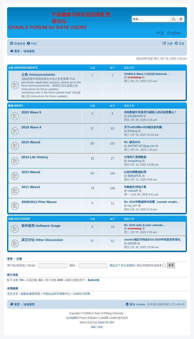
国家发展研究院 (30, 293)
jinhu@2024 (135, 115)
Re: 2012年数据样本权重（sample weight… (152, 201)
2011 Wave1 (30, 187)
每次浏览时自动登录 (151, 265)
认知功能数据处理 (135, 171)
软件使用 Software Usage (41, 226)
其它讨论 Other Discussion (42, 240)
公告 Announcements (23, 67)
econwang (134, 77)
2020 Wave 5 (31, 112)
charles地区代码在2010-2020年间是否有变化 (152, 239)
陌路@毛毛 (134, 175)
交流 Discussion (19, 218)
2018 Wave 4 (31, 127)
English (174, 33)
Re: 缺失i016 (132, 142)
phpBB (73, 317)
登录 (10, 258)
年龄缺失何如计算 (135, 186)
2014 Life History (34, 157)
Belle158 (93, 280)
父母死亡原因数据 (135, 156)
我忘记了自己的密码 (122, 265)
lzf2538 (132, 243)
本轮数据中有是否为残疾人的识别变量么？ (150, 112)
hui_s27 (132, 205)
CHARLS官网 (81, 293)
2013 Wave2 (30, 172)
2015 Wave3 (30, 142)
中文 (160, 33)
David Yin (103, 322)
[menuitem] (32, 44)
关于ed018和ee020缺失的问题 (143, 127)
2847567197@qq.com (141, 145)
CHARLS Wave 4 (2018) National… (146, 73)
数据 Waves (15, 105)
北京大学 (12, 293)
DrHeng (132, 130)
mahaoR (133, 190)
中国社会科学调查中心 (56, 293)
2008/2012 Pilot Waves (39, 202)
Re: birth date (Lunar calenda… (144, 225)
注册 (19, 258)
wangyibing (134, 160)
